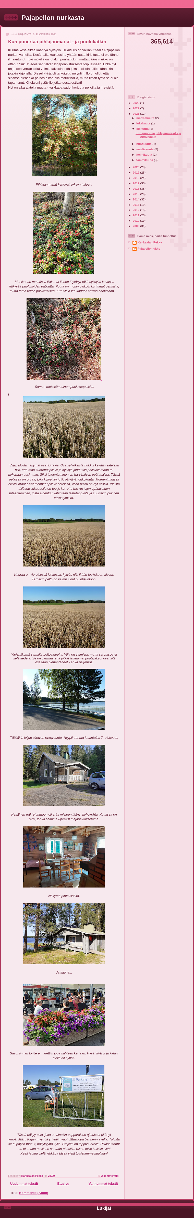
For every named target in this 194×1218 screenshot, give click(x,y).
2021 (136, 113)
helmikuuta (144, 154)
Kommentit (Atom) (33, 1193)
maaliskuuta (145, 149)
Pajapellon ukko (149, 248)
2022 (136, 108)
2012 (136, 209)
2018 (136, 177)
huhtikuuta (144, 143)
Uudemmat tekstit (24, 1183)
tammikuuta (145, 160)
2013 (136, 204)
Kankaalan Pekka (150, 242)
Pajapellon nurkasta (52, 18)
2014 (136, 199)
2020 (136, 167)
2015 (136, 194)
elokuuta (142, 128)
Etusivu (63, 1183)
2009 (136, 226)
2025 (136, 102)
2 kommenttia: (110, 1175)
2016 (136, 188)
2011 (136, 215)
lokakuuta (143, 123)
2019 (136, 172)
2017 (136, 183)
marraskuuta (145, 118)
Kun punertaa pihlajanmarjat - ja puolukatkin (57, 41)
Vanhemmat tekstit (103, 1183)
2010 (136, 220)
